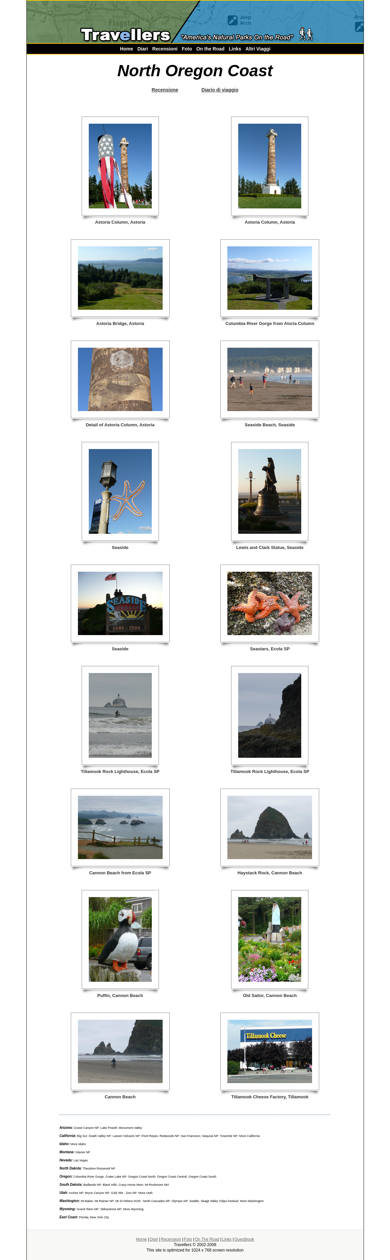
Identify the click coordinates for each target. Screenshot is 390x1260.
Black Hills (110, 1184)
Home (126, 49)
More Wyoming (133, 1209)
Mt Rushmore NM (156, 1184)
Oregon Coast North (142, 1176)
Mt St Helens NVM (128, 1201)
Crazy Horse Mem (131, 1184)
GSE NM (117, 1193)
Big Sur (82, 1136)
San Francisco (191, 1136)
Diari (142, 49)
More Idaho (78, 1144)
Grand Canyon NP (86, 1128)
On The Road (207, 1239)
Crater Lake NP (115, 1176)
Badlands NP (92, 1184)
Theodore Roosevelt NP (99, 1168)
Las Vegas (81, 1160)
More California (249, 1136)
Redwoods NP (169, 1136)
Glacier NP (82, 1152)
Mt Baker (87, 1201)
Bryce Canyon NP (97, 1193)
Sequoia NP (210, 1136)
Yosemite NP (229, 1136)
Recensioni (165, 49)
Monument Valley (130, 1128)
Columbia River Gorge (88, 1176)
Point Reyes (149, 1136)
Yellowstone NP (110, 1209)
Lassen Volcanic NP (126, 1136)
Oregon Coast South (202, 1176)
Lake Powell (109, 1128)
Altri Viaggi (257, 49)
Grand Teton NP (87, 1209)
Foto (187, 49)
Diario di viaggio (220, 90)
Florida (83, 1217)
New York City (99, 1217)
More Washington (252, 1201)
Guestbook (244, 1239)
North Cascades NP (156, 1201)
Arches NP (76, 1193)
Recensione (165, 90)
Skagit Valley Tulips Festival (219, 1201)
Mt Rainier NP (104, 1201)
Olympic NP (180, 1201)
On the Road (210, 49)
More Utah (145, 1193)
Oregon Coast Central (172, 1176)
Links (235, 49)
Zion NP (131, 1193)
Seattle (194, 1201)
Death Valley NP (100, 1136)
